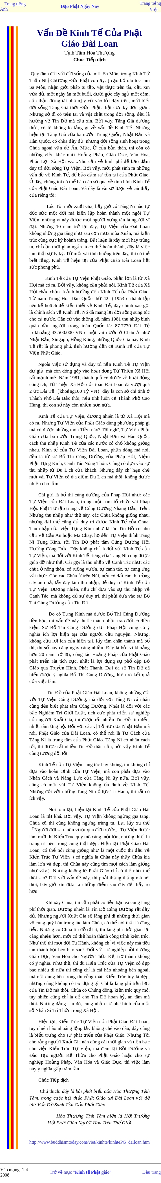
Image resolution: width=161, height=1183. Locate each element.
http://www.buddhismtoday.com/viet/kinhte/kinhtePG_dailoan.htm (89, 1142)
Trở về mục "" (80, 1172)
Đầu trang (151, 1172)
